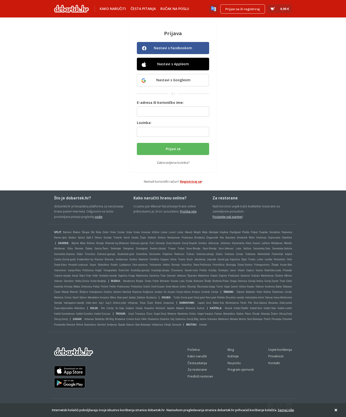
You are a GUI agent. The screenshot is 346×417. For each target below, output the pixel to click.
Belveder (164, 281)
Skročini (101, 324)
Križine (155, 232)
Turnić (219, 286)
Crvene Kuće (133, 319)
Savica (259, 270)
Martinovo (223, 319)
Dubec (219, 254)
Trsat (282, 281)
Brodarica (199, 237)
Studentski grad (125, 254)
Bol (92, 232)
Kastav (251, 286)
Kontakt (274, 363)
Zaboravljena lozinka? (173, 162)
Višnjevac (133, 303)
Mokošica (79, 308)
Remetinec (280, 259)
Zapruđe (211, 259)
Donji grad (199, 297)
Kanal (75, 275)
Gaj (172, 319)
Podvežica (136, 286)
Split (57, 232)
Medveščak (263, 254)
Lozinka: (144, 122)
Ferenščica (218, 264)
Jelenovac (213, 243)
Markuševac (267, 275)
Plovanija (276, 319)
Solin (94, 308)
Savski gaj (223, 259)
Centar (121, 232)
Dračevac (261, 237)
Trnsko (251, 259)
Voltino (166, 264)
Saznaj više (286, 410)
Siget (244, 259)
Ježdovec (225, 243)
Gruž (208, 303)
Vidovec (58, 281)
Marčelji (127, 292)
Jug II (108, 303)
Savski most (191, 270)
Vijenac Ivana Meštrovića (278, 297)
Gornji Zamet (271, 281)
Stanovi (130, 324)
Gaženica (180, 319)
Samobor (69, 281)
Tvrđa (176, 297)
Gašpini (130, 308)
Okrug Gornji (61, 319)
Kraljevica (148, 292)
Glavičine (287, 237)
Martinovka (142, 275)
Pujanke (263, 232)
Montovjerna (232, 303)
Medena (171, 313)
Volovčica (186, 264)
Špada (121, 324)
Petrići (267, 319)
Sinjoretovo (90, 324)
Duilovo (162, 237)
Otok (289, 259)
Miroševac (59, 248)
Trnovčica (90, 254)
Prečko (203, 270)
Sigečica (122, 275)
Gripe (129, 232)
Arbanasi (89, 319)
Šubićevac (277, 292)
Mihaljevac (277, 243)
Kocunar (145, 232)
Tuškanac (250, 254)
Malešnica (203, 275)
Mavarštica (229, 313)
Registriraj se (191, 181)
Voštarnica (157, 324)
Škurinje (191, 286)
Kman (137, 232)
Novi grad (211, 297)
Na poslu (234, 363)
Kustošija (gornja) (140, 270)
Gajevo (250, 270)
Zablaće (141, 297)
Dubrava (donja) (205, 254)
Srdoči (146, 286)
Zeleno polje (119, 303)
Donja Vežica (183, 292)
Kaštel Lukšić (285, 308)
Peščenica (88, 270)
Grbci (289, 281)
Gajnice (223, 275)
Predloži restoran (200, 376)
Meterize (58, 297)
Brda (98, 232)
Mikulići (288, 243)
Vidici (259, 292)
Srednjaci (223, 270)
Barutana (230, 237)
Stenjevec (128, 248)
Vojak (227, 286)
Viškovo (259, 286)
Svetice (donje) (158, 248)
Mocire (242, 319)
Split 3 (89, 237)
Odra (70, 248)
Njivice (83, 297)
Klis (103, 308)
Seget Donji (160, 313)
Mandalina (93, 297)
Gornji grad (187, 297)
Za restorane (197, 369)
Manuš (188, 232)
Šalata (88, 248)
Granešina (141, 254)
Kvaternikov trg (85, 259)
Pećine (104, 286)
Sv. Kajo (119, 308)
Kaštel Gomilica (84, 313)
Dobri (105, 232)
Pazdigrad (235, 232)
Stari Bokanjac (143, 324)
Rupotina (149, 308)
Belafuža (100, 319)
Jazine (202, 319)
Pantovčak (277, 254)
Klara (248, 243)
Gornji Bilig (192, 319)
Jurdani (159, 292)
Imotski (191, 324)
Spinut (81, 237)
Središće (154, 259)
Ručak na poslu (174, 8)
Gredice (202, 243)
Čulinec (190, 254)
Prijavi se (173, 149)
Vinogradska (110, 270)
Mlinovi (288, 275)
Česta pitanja (143, 8)
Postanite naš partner (227, 217)
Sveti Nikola (172, 286)
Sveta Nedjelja (98, 281)
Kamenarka (238, 243)
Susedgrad (142, 248)
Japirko (170, 308)
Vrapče (214, 275)
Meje (204, 232)
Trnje (163, 275)
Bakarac (287, 286)
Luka (238, 248)
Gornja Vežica (255, 281)
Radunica (287, 232)
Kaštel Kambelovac (64, 313)
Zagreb (63, 243)
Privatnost (275, 356)
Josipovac (168, 303)
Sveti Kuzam (158, 286)
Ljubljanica (125, 264)
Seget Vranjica (205, 313)
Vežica (242, 286)
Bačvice (67, 232)
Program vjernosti (241, 369)
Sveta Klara (60, 264)
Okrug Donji (285, 313)
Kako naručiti (113, 8)
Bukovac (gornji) (139, 243)
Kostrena (270, 286)
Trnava (172, 248)
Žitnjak (275, 264)
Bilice (252, 237)
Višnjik (167, 324)
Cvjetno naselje (62, 275)
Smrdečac (274, 232)
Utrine (173, 259)
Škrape (86, 232)
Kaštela (215, 308)
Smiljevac (112, 324)
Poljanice (168, 254)
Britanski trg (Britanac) (117, 243)
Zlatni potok (286, 303)
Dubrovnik (186, 303)
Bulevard (198, 281)
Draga (233, 281)
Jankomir (245, 275)
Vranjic (139, 308)
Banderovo (129, 281)
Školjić (207, 281)
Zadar (77, 319)
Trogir (120, 313)
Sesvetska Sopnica (64, 254)
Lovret (172, 232)
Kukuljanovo (95, 292)
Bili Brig (110, 319)
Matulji (65, 292)
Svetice (133, 259)
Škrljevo (83, 292)
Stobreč (152, 237)
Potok (156, 281)
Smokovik (242, 237)
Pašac (96, 286)
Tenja (142, 303)
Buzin (190, 259)
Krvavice (104, 297)
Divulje (256, 313)
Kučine (201, 308)
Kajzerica (235, 259)
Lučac (180, 232)
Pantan (218, 313)
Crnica (67, 297)
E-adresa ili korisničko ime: (160, 102)
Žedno (274, 313)
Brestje (100, 243)
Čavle (57, 292)
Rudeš (114, 264)
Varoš (127, 237)
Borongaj (231, 264)
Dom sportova (140, 264)
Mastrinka (183, 313)
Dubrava (229, 254)
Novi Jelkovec (226, 248)
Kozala (174, 281)
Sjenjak (58, 303)
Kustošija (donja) (160, 270)
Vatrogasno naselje (74, 303)
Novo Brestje (193, 248)
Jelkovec (181, 275)
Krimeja (68, 286)
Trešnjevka (155, 264)
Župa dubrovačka (63, 308)
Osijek (166, 297)
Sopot (93, 264)
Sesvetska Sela (261, 248)
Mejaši (197, 232)
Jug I (101, 303)
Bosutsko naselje (235, 297)
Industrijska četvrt (254, 297)
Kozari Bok (286, 264)
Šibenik (228, 292)
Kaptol (288, 254)
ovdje (98, 217)
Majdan (180, 308)
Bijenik (75, 243)
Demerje (160, 243)
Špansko (192, 275)
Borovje (176, 264)
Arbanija (265, 313)
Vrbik (95, 275)
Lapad (201, 303)
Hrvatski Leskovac (78, 264)
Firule (113, 232)
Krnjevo (196, 292)
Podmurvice (123, 286)
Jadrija (132, 297)
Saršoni (117, 292)
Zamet (234, 286)
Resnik (228, 308)
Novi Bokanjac (255, 319)
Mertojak (213, 232)
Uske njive (91, 303)
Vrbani (241, 270)
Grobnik (205, 292)
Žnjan (143, 237)
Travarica (140, 313)
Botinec (91, 243)
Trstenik (117, 237)
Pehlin (112, 286)
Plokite (245, 232)
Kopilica (224, 232)
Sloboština (103, 264)
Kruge (131, 275)
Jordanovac (121, 259)
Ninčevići (160, 308)
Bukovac (109, 259)
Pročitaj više (188, 211)
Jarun (233, 270)
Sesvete (171, 275)
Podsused (233, 275)
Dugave (164, 259)
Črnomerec (177, 270)
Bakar (279, 286)
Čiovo (149, 313)
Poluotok (287, 319)
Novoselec (155, 254)
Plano (248, 313)
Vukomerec (60, 270)
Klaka (80, 254)
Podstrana (187, 237)
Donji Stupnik (173, 243)
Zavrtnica (154, 275)
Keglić (98, 270)
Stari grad (122, 297)
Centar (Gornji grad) (65, 259)
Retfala (221, 297)
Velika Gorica (82, 281)
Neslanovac (173, 237)
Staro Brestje (210, 248)
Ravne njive (60, 237)
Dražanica (153, 319)
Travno (182, 259)
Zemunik (176, 324)
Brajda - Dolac (143, 281)
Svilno (183, 286)
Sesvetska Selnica (282, 248)
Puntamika (60, 324)
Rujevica (136, 292)
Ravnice (99, 259)
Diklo (144, 319)
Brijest (158, 303)
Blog (231, 349)
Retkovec (179, 254)
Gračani (255, 275)
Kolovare (212, 319)
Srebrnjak (116, 248)
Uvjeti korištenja (280, 349)
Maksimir (143, 259)
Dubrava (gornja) (106, 254)
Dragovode (212, 237)
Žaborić (241, 292)
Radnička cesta (272, 270)
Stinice (98, 237)
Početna (194, 349)
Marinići (74, 292)
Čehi (151, 243)
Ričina (79, 324)
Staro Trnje (85, 275)
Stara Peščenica (202, 264)
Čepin (150, 303)
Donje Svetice (245, 264)
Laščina (266, 243)
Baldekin (250, 292)
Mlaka (77, 286)
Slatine (240, 313)
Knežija (213, 270)
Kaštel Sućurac (102, 313)
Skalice (72, 237)
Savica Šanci (101, 248)
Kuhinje (233, 356)
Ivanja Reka (74, 270)
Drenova (242, 281)
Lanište (268, 259)
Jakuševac (200, 259)
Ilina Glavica (260, 303)
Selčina (247, 248)
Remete (79, 248)
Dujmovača (274, 237)
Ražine (267, 292)
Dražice (108, 292)
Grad (131, 313)
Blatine (77, 232)
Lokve (164, 232)
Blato (83, 243)
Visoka (135, 237)
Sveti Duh (124, 270)
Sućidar (108, 237)
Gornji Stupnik (189, 243)
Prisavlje (287, 270)
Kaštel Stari (270, 308)
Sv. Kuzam (169, 292)
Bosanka (273, 303)
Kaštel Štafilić (241, 308)
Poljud (254, 232)
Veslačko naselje (108, 275)
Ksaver (256, 243)
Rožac (192, 313)
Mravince (191, 308)
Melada (234, 319)
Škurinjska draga (206, 286)
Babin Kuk (218, 303)
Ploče (243, 303)
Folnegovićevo (262, 264)
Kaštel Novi (256, 308)
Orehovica (86, 286)
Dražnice (164, 319)
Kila (222, 237)
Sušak (189, 281)
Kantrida (58, 286)
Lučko (260, 259)
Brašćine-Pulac (221, 281)
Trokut (181, 248)
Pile (250, 303)
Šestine (279, 275)
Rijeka (115, 281)
